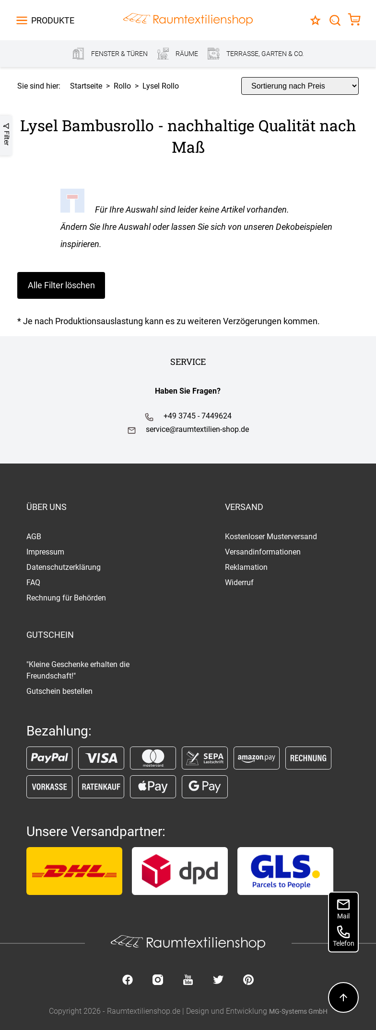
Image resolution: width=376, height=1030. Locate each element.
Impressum (45, 551)
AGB (33, 536)
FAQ (33, 582)
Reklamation (246, 567)
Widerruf (239, 582)
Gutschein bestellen (59, 691)
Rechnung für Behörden (66, 597)
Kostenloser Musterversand (271, 536)
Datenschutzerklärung (63, 567)
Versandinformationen (263, 551)
